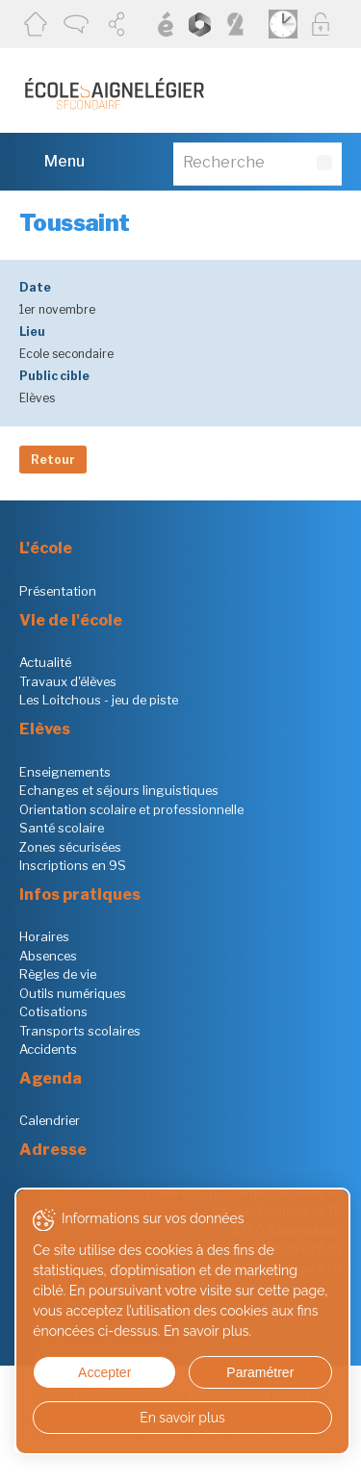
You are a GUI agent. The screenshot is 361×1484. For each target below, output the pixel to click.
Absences (48, 955)
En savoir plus (182, 1417)
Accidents (48, 1049)
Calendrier (49, 1120)
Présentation (57, 591)
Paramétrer (260, 1372)
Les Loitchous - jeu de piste (98, 699)
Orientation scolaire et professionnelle (131, 809)
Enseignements (65, 772)
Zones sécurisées (70, 847)
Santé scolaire (61, 827)
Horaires (44, 936)
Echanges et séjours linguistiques (119, 790)
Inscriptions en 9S (72, 865)
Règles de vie (57, 974)
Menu (52, 160)
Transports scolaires (80, 1030)
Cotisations (53, 1011)
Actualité (45, 662)
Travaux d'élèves (67, 681)
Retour (53, 459)
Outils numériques (72, 993)
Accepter (104, 1372)
